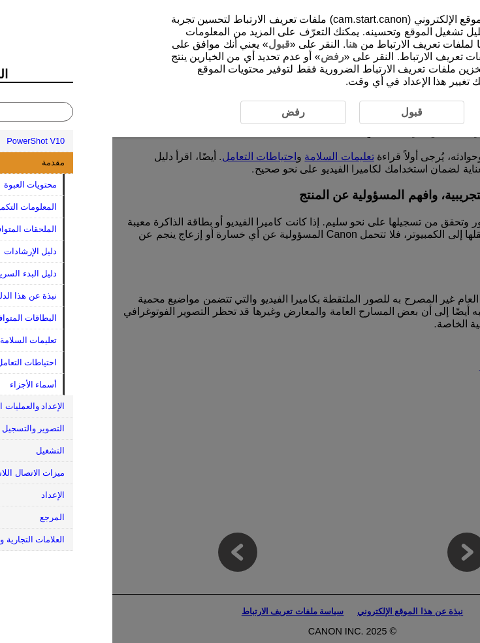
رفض (220, 56)
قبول (167, 44)
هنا (239, 44)
